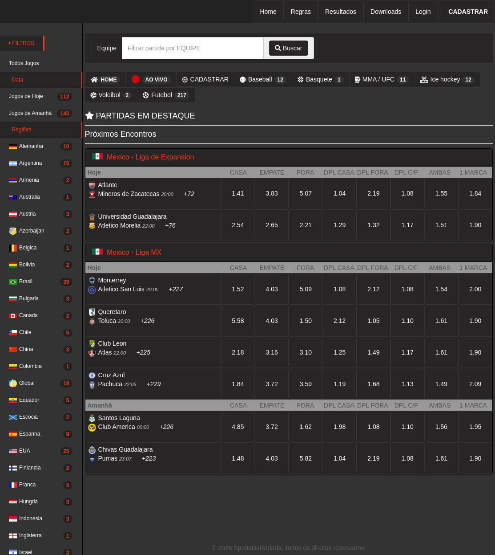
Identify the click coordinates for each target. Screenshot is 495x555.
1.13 (408, 384)
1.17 (408, 225)
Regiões (20, 130)
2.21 (306, 225)
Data (16, 80)
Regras (301, 11)
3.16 (272, 352)
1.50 (306, 320)
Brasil (40, 282)
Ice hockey (447, 80)
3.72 (272, 384)
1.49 (373, 352)
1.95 (475, 426)
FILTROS (21, 43)
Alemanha (40, 147)
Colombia (40, 367)
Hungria (40, 502)
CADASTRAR (205, 79)
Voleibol (111, 95)
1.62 (306, 426)
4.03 (272, 289)
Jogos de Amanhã (40, 114)
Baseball (263, 80)
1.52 (238, 289)
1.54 (441, 289)
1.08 (408, 193)
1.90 (475, 225)
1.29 (340, 225)
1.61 (441, 320)
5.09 (306, 289)
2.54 (238, 225)
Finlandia (40, 468)
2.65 (272, 225)
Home (268, 11)
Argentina (40, 163)
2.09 (475, 384)
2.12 (373, 289)
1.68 (373, 384)
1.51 (441, 225)
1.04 (340, 193)
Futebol (166, 95)
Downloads (385, 11)
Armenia (40, 180)
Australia (40, 197)
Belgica (40, 248)
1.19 (340, 384)
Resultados (340, 11)
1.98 (340, 426)
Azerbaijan (40, 231)
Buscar (288, 48)
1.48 (238, 458)
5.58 (238, 320)
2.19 (373, 193)
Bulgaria (40, 299)
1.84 (475, 193)
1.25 (340, 352)
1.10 (408, 320)
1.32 (373, 225)
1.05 (373, 320)
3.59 (306, 384)
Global (40, 384)
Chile (40, 333)
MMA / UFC (382, 80)
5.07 (306, 193)
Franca (40, 485)
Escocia (40, 417)
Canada (40, 316)
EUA (40, 451)
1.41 (238, 193)
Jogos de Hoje (40, 97)
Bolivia (40, 265)
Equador (40, 400)
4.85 (238, 426)
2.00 (475, 289)
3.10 (306, 352)
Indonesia (40, 519)
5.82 (306, 458)
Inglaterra (40, 536)
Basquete (321, 80)
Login (423, 11)
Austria (40, 214)
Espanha (40, 434)
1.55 (441, 193)
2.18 (238, 352)
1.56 (441, 426)
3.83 (272, 193)
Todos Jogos (24, 63)
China (40, 350)
